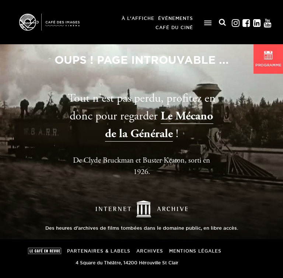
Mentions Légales (195, 251)
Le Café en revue (44, 251)
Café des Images (49, 22)
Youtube (268, 21)
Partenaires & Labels (98, 251)
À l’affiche (138, 18)
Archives (149, 251)
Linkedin (257, 21)
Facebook (246, 21)
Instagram (236, 21)
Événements (175, 18)
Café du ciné (174, 27)
